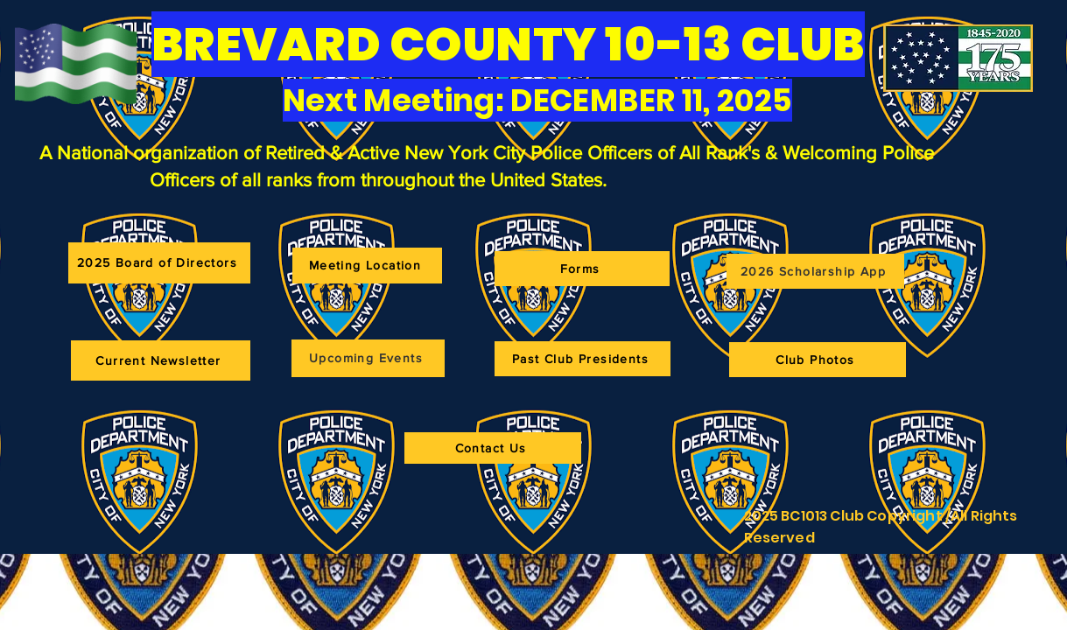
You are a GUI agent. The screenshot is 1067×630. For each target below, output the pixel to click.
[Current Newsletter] (160, 360)
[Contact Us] (492, 448)
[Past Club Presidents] (582, 358)
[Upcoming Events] (368, 358)
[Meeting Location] (367, 266)
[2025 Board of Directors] (159, 263)
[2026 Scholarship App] (815, 271)
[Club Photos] (817, 359)
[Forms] (582, 268)
